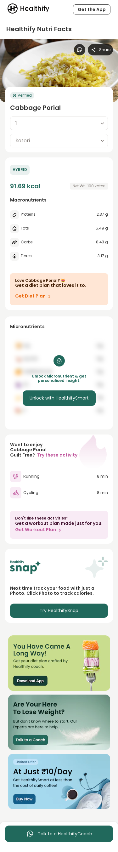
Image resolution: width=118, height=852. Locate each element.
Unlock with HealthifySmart (59, 398)
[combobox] (59, 123)
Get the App (92, 9)
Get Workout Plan (39, 530)
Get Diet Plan (34, 296)
